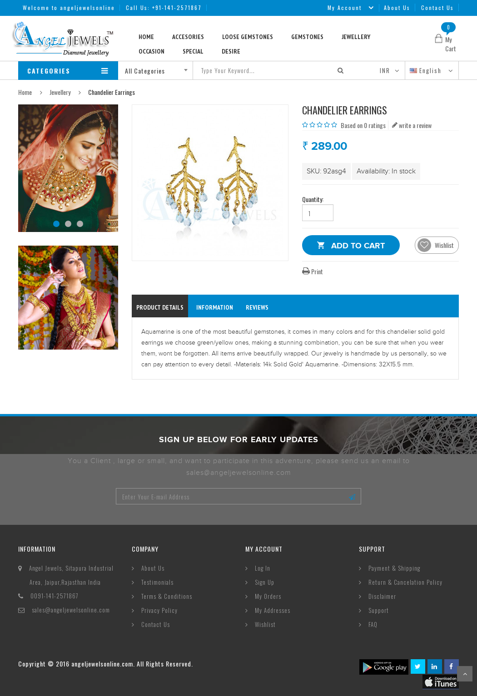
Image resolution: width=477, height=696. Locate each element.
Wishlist (265, 624)
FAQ (373, 624)
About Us (397, 7)
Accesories (188, 37)
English (427, 70)
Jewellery (356, 37)
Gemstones (307, 37)
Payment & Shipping (394, 568)
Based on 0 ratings (363, 125)
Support (378, 610)
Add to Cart (358, 247)
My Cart (450, 44)
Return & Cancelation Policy (405, 582)
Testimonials (157, 582)
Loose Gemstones (247, 37)
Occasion (151, 51)
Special (193, 51)
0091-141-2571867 (54, 595)
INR (385, 70)
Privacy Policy (159, 610)
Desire (231, 51)
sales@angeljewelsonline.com (71, 609)
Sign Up (264, 582)
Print (312, 271)
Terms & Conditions (166, 596)
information (214, 307)
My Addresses (272, 610)
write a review (412, 125)
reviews (257, 307)
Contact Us (437, 7)
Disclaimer (382, 596)
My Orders (268, 596)
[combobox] (159, 70)
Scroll (464, 673)
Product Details (160, 307)
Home (146, 37)
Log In (262, 568)
